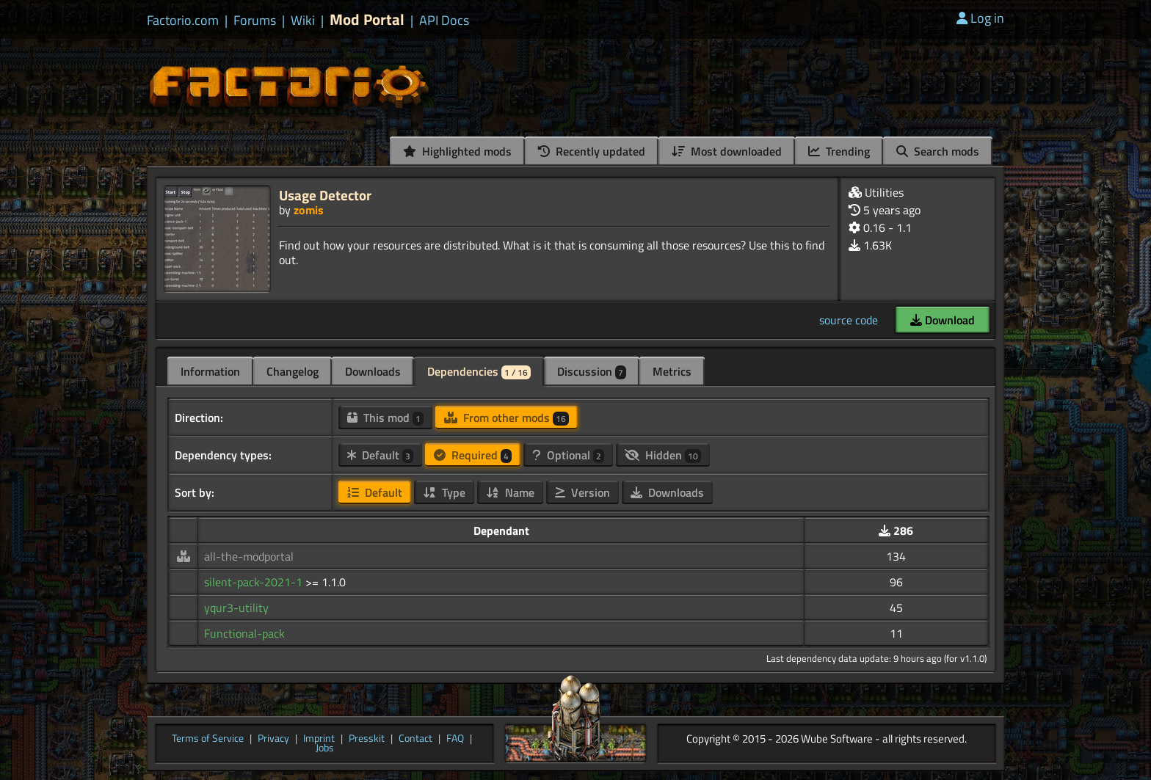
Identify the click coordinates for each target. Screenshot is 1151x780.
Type (444, 492)
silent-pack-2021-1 (254, 582)
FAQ (455, 739)
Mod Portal (367, 19)
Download (942, 320)
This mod (385, 417)
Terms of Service (208, 739)
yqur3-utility (236, 607)
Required (473, 455)
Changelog (292, 371)
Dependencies (479, 371)
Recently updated (591, 151)
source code (848, 320)
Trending (839, 151)
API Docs (444, 20)
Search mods (937, 151)
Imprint (319, 739)
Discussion (591, 371)
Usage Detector (325, 194)
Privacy (273, 739)
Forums (254, 20)
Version (582, 492)
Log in (980, 18)
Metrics (672, 371)
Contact (415, 739)
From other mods (506, 417)
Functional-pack (244, 633)
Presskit (367, 739)
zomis (309, 210)
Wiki (303, 20)
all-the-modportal (249, 556)
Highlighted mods (457, 151)
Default (380, 455)
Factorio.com (183, 20)
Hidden (663, 455)
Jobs (325, 748)
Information (210, 371)
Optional (568, 455)
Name (510, 492)
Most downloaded (727, 151)
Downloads (373, 371)
